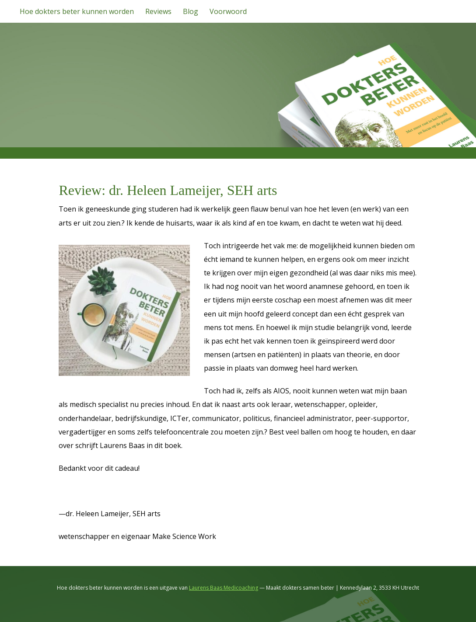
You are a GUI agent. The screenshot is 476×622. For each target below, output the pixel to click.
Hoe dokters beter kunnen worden (77, 11)
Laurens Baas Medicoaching (223, 587)
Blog (190, 11)
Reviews (158, 11)
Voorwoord (228, 11)
